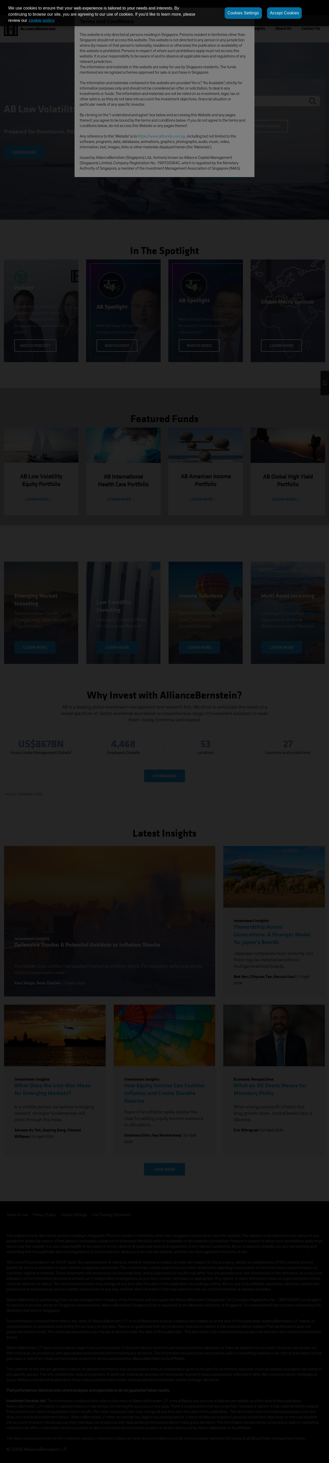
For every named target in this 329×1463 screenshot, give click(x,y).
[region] (164, 13)
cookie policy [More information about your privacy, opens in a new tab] (41, 20)
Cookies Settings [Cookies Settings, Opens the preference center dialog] (243, 13)
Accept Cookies (284, 13)
